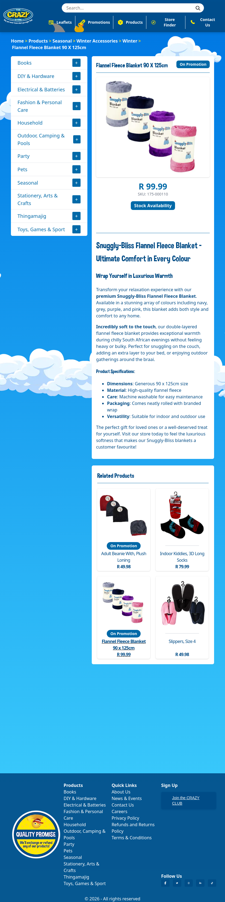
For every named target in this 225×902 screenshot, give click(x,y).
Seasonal (62, 41)
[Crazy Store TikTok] (212, 883)
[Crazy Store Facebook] (165, 883)
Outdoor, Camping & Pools (41, 139)
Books (24, 62)
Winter (129, 41)
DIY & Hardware (35, 76)
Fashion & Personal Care (39, 106)
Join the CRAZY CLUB (185, 800)
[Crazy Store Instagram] (189, 883)
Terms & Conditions (132, 838)
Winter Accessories (97, 41)
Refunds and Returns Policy (133, 828)
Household (30, 122)
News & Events (127, 798)
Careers (120, 811)
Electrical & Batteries (41, 89)
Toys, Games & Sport (41, 229)
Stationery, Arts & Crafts (37, 199)
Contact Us (123, 805)
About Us (121, 792)
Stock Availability (153, 206)
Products (38, 41)
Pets (22, 169)
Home (17, 41)
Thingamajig (31, 216)
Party (23, 156)
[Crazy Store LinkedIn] (200, 883)
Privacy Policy (125, 818)
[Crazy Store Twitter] (177, 883)
